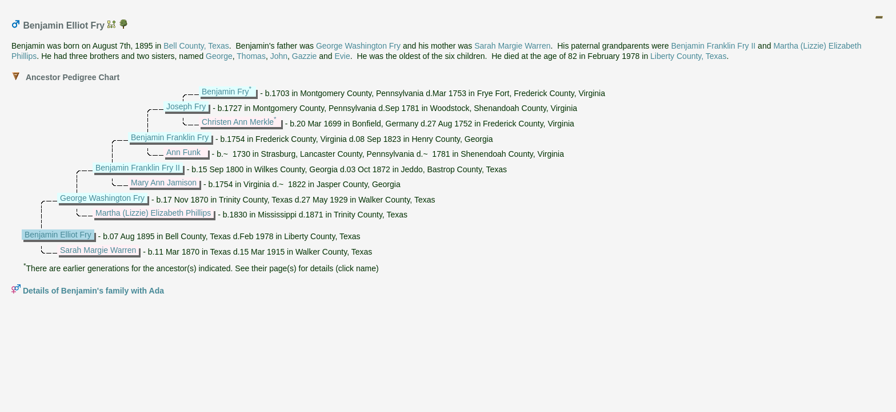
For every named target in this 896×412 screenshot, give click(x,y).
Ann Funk (183, 152)
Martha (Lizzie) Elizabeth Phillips (153, 212)
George (219, 56)
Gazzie (304, 56)
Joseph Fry (186, 106)
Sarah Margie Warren (512, 45)
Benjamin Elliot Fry (58, 234)
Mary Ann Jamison (164, 182)
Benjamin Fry (225, 91)
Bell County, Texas (196, 45)
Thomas (251, 56)
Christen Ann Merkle (238, 121)
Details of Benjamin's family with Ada (93, 290)
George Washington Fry (358, 45)
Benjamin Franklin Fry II (713, 45)
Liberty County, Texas (688, 56)
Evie (342, 56)
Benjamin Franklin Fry (170, 137)
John (278, 56)
